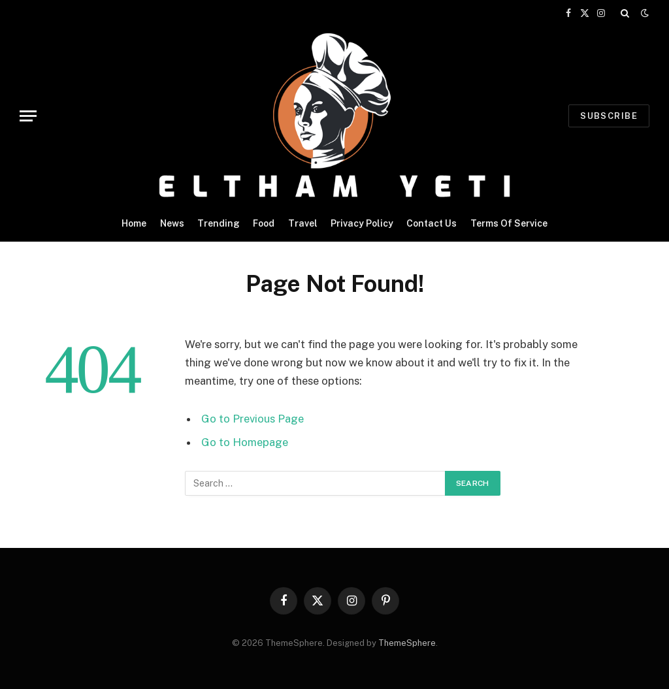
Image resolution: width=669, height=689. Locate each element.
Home (134, 223)
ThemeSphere (407, 643)
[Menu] (28, 116)
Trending (218, 223)
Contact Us (431, 223)
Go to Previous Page (252, 418)
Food (263, 223)
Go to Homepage (244, 442)
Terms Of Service (508, 223)
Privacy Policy (362, 223)
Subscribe (609, 116)
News (172, 223)
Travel (303, 223)
